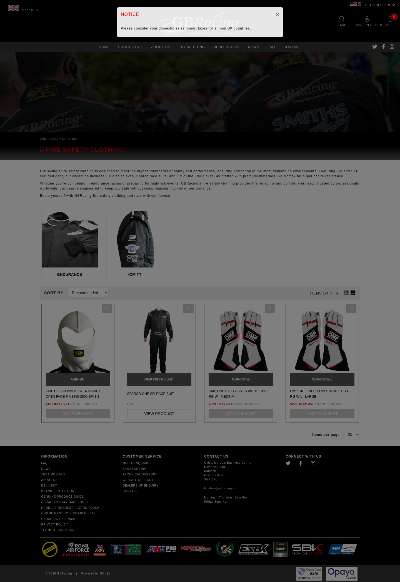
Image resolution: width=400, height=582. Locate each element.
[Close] (277, 14)
